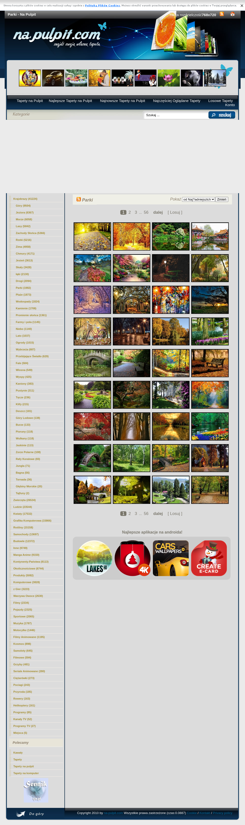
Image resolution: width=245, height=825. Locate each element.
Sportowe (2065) (23, 616)
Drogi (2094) (24, 280)
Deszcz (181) (24, 411)
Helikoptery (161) (24, 705)
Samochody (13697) (26, 534)
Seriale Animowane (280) (29, 671)
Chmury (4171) (25, 253)
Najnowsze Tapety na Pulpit (122, 101)
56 (146, 212)
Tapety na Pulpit (30, 101)
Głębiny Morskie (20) (29, 486)
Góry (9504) (23, 205)
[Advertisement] (123, 156)
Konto (230, 105)
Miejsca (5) (20, 732)
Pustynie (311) (25, 390)
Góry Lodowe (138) (28, 417)
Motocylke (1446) (24, 630)
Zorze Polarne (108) (28, 452)
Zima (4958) (23, 246)
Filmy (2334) (21, 602)
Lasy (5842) (23, 226)
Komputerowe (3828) (26, 582)
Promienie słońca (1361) (31, 315)
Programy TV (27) (24, 726)
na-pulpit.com (113, 813)
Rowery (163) (21, 698)
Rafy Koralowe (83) (28, 458)
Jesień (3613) (24, 260)
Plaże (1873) (23, 294)
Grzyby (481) (21, 664)
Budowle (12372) (24, 541)
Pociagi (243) (21, 684)
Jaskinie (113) (25, 445)
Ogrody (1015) (25, 342)
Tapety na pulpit (23, 766)
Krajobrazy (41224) (25, 198)
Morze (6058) (24, 219)
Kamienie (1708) (26, 308)
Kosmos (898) (22, 643)
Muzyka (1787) (22, 623)
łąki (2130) (22, 274)
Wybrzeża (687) (25, 349)
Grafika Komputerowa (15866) (32, 520)
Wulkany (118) (25, 438)
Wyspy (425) (24, 376)
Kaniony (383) (25, 383)
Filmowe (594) (22, 657)
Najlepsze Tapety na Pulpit (70, 101)
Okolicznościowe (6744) (28, 568)
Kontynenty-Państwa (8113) (31, 561)
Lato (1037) (23, 335)
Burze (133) (23, 424)
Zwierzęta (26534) (24, 500)
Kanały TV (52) (22, 719)
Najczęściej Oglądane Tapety (176, 101)
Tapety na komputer (26, 773)
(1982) (23, 287)
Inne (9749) (20, 547)
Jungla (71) (23, 465)
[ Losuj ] (175, 212)
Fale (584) (22, 363)
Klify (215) (22, 404)
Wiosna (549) (24, 369)
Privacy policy (222, 813)
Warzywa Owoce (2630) (28, 595)
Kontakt (204, 813)
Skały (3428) (24, 267)
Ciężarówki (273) (24, 678)
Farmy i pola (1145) (28, 322)
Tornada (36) (24, 479)
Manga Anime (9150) (26, 554)
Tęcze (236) (23, 397)
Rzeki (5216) (24, 239)
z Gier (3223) (21, 589)
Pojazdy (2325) (22, 609)
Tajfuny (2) (22, 493)
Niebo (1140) (24, 328)
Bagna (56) (23, 472)
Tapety (17, 759)
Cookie (192, 813)
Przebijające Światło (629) (32, 356)
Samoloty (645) (23, 650)
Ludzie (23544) (22, 506)
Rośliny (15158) (23, 527)
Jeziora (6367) (25, 212)
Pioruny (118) (24, 431)
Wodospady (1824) (28, 301)
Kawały (18, 752)
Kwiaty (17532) (22, 513)
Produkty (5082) (23, 575)
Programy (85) (22, 712)
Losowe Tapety (220, 101)
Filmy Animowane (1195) (29, 636)
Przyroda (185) (22, 691)
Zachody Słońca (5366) (30, 233)
